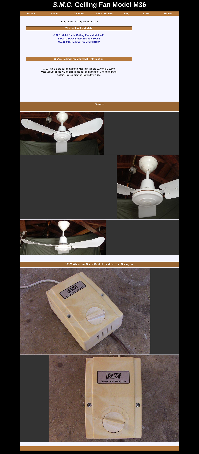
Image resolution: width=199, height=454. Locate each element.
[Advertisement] (79, 50)
